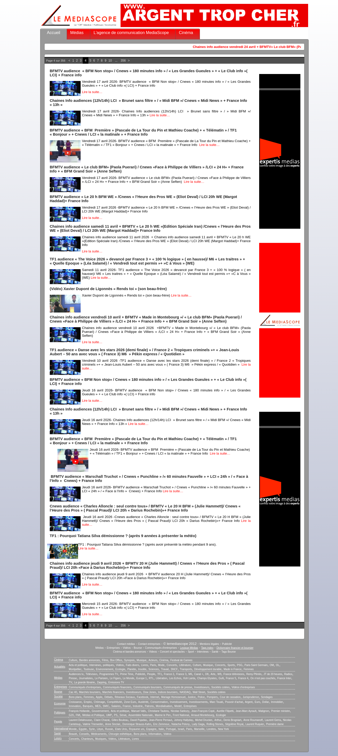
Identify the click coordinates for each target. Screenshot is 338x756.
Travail (165, 669)
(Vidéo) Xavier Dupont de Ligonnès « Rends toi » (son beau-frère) (108, 289)
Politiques (59, 712)
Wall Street (199, 692)
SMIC (106, 706)
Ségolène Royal (234, 724)
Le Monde (128, 678)
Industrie (138, 706)
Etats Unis (121, 729)
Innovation (75, 706)
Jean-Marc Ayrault (246, 711)
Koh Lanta (189, 678)
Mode (161, 665)
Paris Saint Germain (255, 665)
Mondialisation (164, 706)
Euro (257, 702)
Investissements (198, 702)
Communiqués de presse (177, 687)
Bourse (138, 647)
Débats (108, 697)
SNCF (174, 669)
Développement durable (208, 669)
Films (105, 660)
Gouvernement (100, 711)
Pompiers (212, 697)
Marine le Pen (163, 715)
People (151, 674)
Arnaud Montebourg (202, 715)
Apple (99, 697)
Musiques (100, 738)
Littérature (185, 665)
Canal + (198, 674)
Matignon (263, 711)
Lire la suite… (92, 92)
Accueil (53, 32)
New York (223, 729)
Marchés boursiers (89, 692)
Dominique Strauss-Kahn (136, 724)
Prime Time (126, 674)
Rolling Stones (214, 724)
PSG (239, 665)
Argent (248, 702)
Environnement (104, 669)
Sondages (267, 697)
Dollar (265, 702)
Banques (88, 706)
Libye (100, 729)
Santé (215, 651)
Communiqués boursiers (147, 687)
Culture (73, 660)
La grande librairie (84, 682)
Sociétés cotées (220, 687)
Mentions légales (209, 644)
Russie (109, 729)
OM (272, 665)
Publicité (227, 644)
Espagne (151, 729)
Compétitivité (114, 702)
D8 (207, 674)
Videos (153, 651)
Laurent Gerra (273, 720)
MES (98, 706)
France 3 (181, 674)
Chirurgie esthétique (120, 734)
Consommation (159, 702)
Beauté (73, 734)
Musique (142, 660)
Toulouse (88, 669)
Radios (288, 674)
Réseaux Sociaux (125, 697)
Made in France (232, 669)
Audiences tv (76, 674)
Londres (211, 729)
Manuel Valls (138, 711)
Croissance (75, 702)
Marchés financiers (113, 692)
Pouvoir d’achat (234, 702)
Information (154, 734)
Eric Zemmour (161, 724)
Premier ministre (280, 711)
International (61, 728)
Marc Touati (216, 702)
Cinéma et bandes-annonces (129, 651)
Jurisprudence (251, 697)
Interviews (203, 651)
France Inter (284, 678)
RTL (151, 678)
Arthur (217, 720)
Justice (192, 697)
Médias (77, 32)
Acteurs (153, 660)
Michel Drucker (203, 720)
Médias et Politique (93, 715)
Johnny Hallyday (183, 720)
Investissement (178, 702)
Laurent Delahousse (80, 720)
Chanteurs (87, 738)
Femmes (249, 669)
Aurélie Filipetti (225, 711)
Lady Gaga (198, 724)
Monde (73, 729)
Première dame (275, 724)
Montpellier (75, 669)
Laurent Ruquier (255, 724)
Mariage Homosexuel (173, 697)
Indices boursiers (168, 692)
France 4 (243, 678)
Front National (181, 715)
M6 (190, 674)
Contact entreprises (149, 644)
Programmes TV (108, 674)
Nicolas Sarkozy (180, 711)
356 (123, 60)
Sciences (153, 669)
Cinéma (186, 32)
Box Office (116, 660)
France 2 (169, 674)
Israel (181, 729)
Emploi (88, 702)
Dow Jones (149, 692)
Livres (144, 665)
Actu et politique (78, 665)
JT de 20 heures (273, 674)
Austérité (143, 702)
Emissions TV (116, 682)
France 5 (231, 678)
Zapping (101, 682)
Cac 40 (73, 692)
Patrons (149, 706)
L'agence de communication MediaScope (131, 32)
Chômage (99, 702)
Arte (213, 674)
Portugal (171, 729)
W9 (219, 674)
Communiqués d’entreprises (85, 687)
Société (58, 696)
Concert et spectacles (172, 651)
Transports (186, 669)
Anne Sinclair (112, 724)
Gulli (221, 678)
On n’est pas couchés (262, 678)
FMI (78, 715)
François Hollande (79, 711)
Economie (59, 703)
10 (110, 60)
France (127, 706)
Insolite (142, 669)
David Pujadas (138, 720)
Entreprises (113, 647)
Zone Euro (130, 702)
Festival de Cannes (181, 660)
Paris (153, 665)
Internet (154, 697)
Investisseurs (201, 687)
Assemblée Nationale (140, 715)
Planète (131, 669)
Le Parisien (101, 678)
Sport (191, 651)
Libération (161, 678)
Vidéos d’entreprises (243, 687)
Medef (178, 706)
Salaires (116, 706)
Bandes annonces (89, 660)
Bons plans (75, 697)
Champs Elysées (206, 678)
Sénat (123, 715)
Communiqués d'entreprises (161, 647)
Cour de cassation (230, 697)
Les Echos (175, 678)
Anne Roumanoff (253, 720)
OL (277, 665)
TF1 (159, 674)
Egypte (83, 729)
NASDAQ (185, 692)
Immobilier (277, 702)
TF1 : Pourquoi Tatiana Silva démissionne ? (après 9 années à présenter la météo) (123, 536)
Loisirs (58, 738)
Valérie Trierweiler (93, 724)
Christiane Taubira (158, 711)
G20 (71, 715)
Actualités (59, 666)
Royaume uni (136, 729)
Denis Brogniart (232, 720)
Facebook (142, 697)
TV (70, 682)
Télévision (91, 674)
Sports (231, 665)
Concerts (172, 665)
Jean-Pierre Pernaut (160, 720)
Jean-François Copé (203, 711)
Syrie (92, 729)
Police (201, 697)
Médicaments (98, 734)
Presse (73, 678)
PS (115, 715)
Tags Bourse (229, 651)
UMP (109, 715)
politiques (108, 665)
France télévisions (233, 674)
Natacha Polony (181, 724)
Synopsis (129, 660)
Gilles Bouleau (120, 720)
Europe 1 (141, 678)
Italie (161, 729)
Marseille (199, 729)
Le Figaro (115, 678)
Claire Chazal (101, 720)
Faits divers (132, 665)
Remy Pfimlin (253, 674)
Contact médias (126, 644)
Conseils (84, 734)
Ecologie (120, 669)
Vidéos (127, 647)
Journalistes (85, 678)
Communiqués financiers (117, 687)
